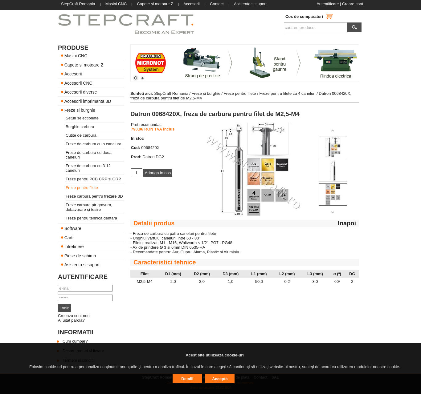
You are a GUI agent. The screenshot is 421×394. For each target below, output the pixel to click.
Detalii (187, 378)
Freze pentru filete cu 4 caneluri (288, 93)
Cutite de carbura (81, 135)
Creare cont (352, 4)
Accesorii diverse (80, 92)
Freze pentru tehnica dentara (91, 218)
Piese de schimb (80, 255)
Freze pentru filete (82, 187)
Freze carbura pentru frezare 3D (94, 196)
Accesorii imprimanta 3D (87, 100)
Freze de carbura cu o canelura (93, 144)
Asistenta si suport (82, 264)
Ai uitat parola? (71, 320)
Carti (69, 237)
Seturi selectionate (82, 118)
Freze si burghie (79, 110)
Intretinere (74, 246)
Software (72, 228)
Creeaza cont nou (74, 315)
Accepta (220, 378)
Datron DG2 (153, 157)
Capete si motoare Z (84, 64)
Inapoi (347, 223)
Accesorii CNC (78, 82)
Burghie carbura (80, 126)
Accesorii (73, 73)
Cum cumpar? (75, 341)
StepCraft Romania (171, 93)
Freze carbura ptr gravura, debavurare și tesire (89, 207)
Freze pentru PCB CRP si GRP (93, 179)
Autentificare (328, 4)
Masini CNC (76, 55)
